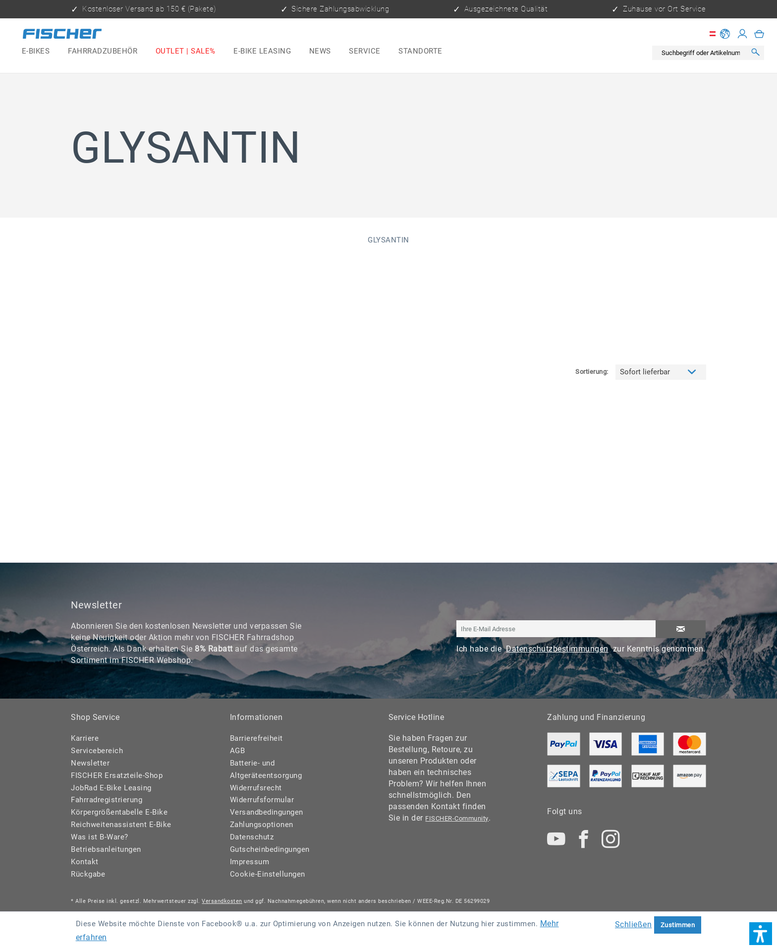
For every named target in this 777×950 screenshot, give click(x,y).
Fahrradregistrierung (106, 799)
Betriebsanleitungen (106, 849)
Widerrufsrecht (256, 787)
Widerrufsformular (262, 799)
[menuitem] (36, 51)
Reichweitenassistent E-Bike (121, 824)
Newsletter (90, 763)
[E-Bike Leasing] (262, 51)
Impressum (250, 861)
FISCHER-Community (457, 818)
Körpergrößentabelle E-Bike (119, 812)
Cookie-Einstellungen (267, 874)
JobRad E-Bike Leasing (111, 787)
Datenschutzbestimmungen (557, 648)
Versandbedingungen (266, 812)
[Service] (364, 51)
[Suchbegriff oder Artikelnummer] (702, 53)
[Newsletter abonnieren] (681, 629)
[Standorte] (420, 51)
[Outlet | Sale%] (185, 51)
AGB (237, 750)
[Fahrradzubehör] (103, 51)
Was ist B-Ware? (99, 836)
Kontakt (85, 861)
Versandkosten (222, 901)
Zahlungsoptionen (261, 824)
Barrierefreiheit (256, 738)
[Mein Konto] (742, 33)
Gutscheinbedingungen (270, 849)
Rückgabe (88, 874)
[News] (320, 51)
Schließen (633, 924)
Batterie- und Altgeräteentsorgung (266, 769)
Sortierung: (592, 288)
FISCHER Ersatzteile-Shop (117, 775)
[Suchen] (755, 53)
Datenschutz (252, 836)
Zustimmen (678, 925)
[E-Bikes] (36, 51)
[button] (760, 933)
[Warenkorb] (759, 33)
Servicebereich (97, 750)
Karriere (85, 738)
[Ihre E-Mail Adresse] (556, 629)
